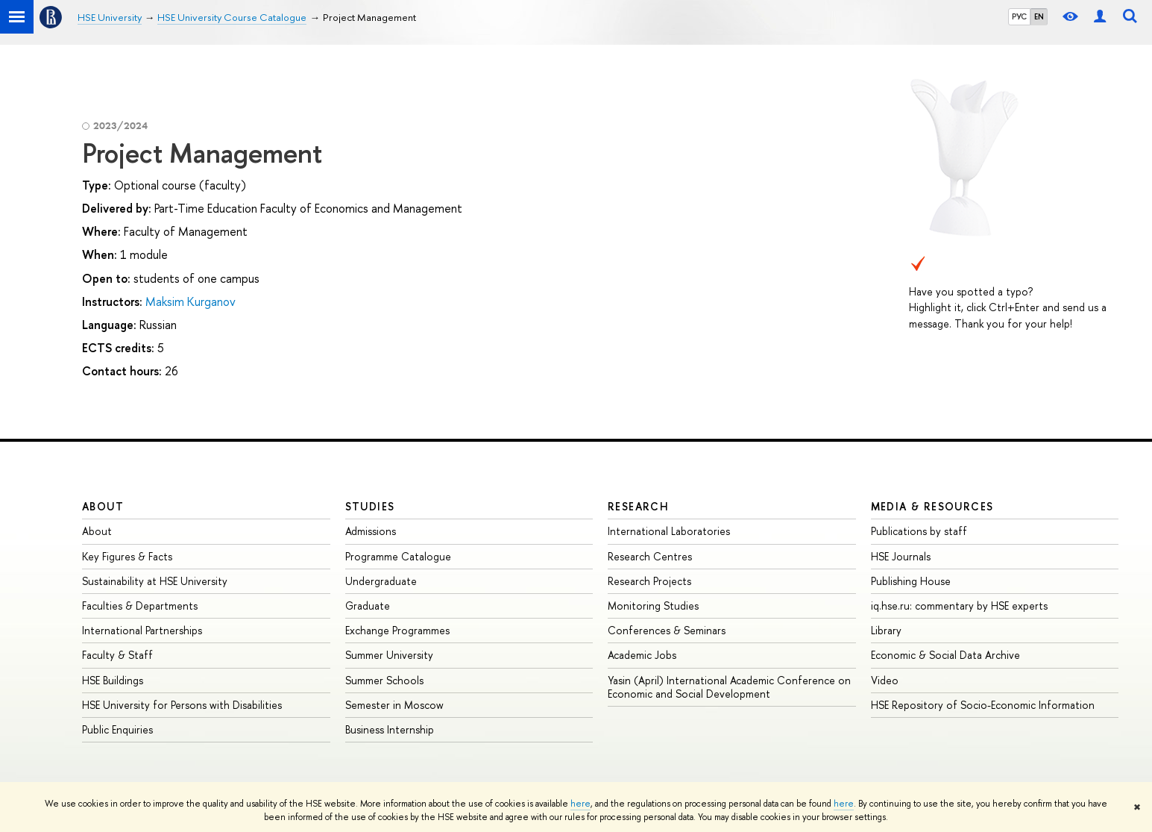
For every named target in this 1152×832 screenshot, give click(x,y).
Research (638, 506)
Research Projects (649, 581)
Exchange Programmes (397, 630)
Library (886, 630)
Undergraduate (381, 581)
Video (884, 680)
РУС (1019, 16)
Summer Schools (384, 680)
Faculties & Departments (140, 605)
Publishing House (911, 581)
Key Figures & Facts (127, 556)
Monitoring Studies (653, 605)
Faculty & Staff (117, 655)
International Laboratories (669, 531)
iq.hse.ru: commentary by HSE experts (959, 605)
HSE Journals (901, 556)
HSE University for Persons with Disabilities (182, 705)
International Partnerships (142, 630)
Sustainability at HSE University (154, 581)
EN (1039, 16)
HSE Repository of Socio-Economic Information (983, 705)
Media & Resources (932, 506)
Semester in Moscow (394, 705)
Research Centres (650, 556)
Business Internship (389, 729)
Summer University (389, 655)
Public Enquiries (117, 729)
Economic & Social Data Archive (945, 655)
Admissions (370, 531)
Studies (370, 506)
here (580, 804)
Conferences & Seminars (666, 630)
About (103, 506)
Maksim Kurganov (190, 301)
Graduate (367, 605)
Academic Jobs (642, 655)
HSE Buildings (112, 680)
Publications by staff (919, 531)
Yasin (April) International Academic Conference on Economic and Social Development (729, 687)
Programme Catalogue (398, 556)
